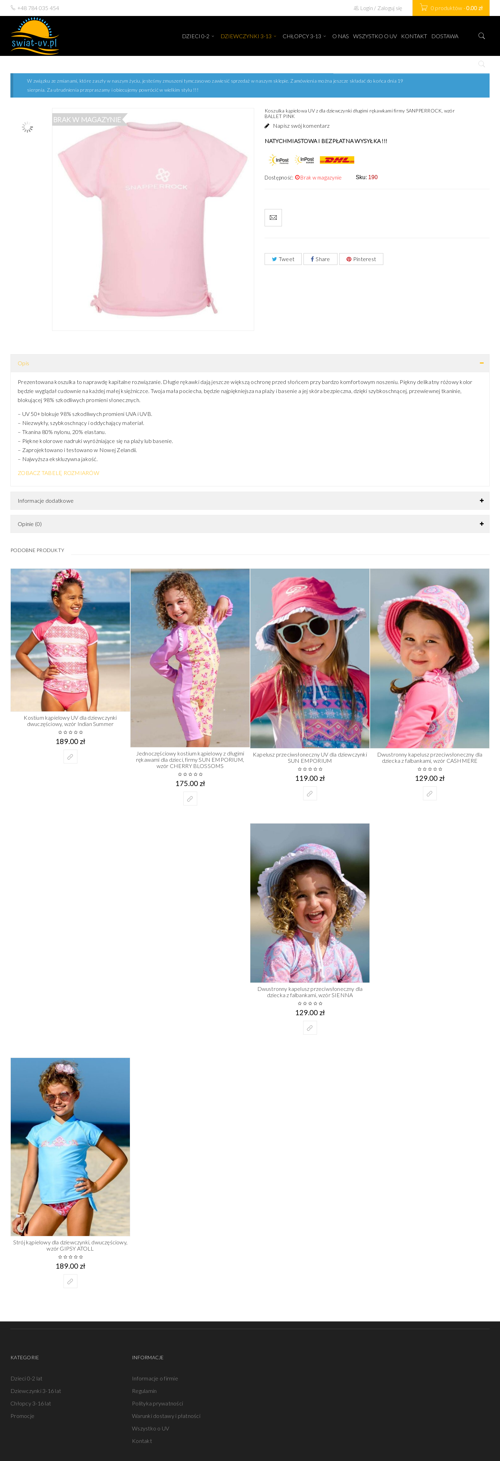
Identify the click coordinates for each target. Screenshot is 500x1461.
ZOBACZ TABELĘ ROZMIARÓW (58, 472)
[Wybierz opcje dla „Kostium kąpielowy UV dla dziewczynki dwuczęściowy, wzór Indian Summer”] (70, 756)
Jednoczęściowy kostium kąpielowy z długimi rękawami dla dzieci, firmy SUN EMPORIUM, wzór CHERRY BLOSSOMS (190, 759)
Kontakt (142, 1440)
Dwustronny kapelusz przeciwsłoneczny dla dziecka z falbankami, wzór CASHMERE (430, 757)
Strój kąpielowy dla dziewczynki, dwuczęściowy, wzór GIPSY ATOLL (70, 1245)
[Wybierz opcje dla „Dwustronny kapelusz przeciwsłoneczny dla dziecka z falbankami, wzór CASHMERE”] (430, 793)
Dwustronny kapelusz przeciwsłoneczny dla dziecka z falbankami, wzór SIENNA (310, 991)
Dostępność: (279, 177)
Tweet (283, 259)
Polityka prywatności (157, 1403)
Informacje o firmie (155, 1378)
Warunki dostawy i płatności (166, 1415)
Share (320, 259)
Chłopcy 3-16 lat (30, 1403)
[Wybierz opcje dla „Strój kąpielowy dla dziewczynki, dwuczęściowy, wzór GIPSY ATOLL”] (70, 1281)
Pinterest (361, 259)
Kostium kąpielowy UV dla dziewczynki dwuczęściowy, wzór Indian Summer (70, 720)
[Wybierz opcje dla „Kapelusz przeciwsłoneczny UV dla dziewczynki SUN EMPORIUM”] (310, 793)
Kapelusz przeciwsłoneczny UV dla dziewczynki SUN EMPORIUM (310, 757)
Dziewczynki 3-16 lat (35, 1390)
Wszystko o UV (150, 1428)
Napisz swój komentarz (301, 125)
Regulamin (144, 1390)
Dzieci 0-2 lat (26, 1378)
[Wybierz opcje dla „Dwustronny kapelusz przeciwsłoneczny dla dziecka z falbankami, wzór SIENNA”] (310, 1028)
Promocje (22, 1415)
